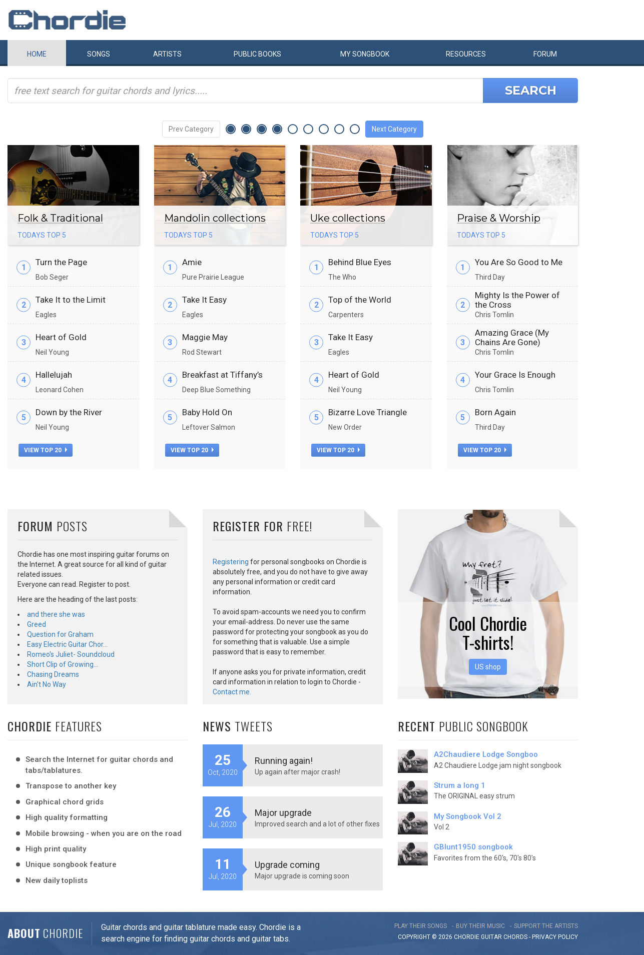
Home (37, 54)
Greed (36, 624)
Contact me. (232, 692)
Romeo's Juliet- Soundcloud (71, 654)
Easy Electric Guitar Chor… (67, 644)
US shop (488, 667)
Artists (167, 54)
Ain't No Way (46, 684)
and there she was (56, 614)
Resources (466, 54)
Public (257, 54)
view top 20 (45, 450)
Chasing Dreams (53, 674)
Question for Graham (60, 634)
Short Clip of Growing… (62, 664)
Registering (231, 562)
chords (515, 936)
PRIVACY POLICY (555, 936)
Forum (545, 54)
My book (364, 54)
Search (530, 90)
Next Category (394, 129)
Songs (98, 54)
